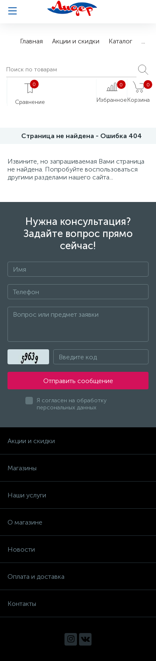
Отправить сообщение (78, 381)
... (143, 41)
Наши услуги (26, 495)
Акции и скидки (75, 41)
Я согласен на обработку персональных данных (71, 404)
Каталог (120, 41)
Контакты (21, 604)
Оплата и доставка (35, 576)
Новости (21, 549)
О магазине (24, 522)
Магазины (22, 468)
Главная (31, 41)
